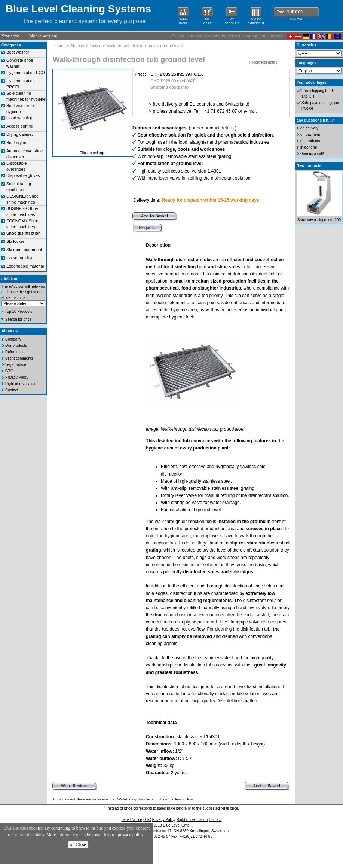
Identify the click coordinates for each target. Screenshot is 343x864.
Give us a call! (312, 154)
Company (13, 339)
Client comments (19, 358)
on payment (310, 134)
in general (308, 147)
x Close (78, 844)
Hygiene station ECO (25, 72)
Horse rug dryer (20, 258)
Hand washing (19, 118)
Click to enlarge (92, 153)
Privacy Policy (16, 377)
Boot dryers (16, 142)
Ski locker (15, 241)
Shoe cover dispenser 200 (319, 220)
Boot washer (17, 52)
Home (60, 45)
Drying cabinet (19, 134)
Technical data (263, 62)
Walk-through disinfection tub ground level (144, 45)
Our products (16, 346)
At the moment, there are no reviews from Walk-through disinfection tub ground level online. (123, 799)
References (14, 352)
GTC (9, 371)
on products (310, 141)
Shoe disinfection (86, 45)
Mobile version (43, 36)
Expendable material (25, 266)
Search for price (18, 319)
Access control (19, 126)
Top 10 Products (18, 311)
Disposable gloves (23, 175)
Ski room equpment (24, 249)
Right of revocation (20, 384)
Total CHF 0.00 (290, 12)
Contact (11, 390)
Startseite (10, 36)
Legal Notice (15, 365)
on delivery (309, 128)
